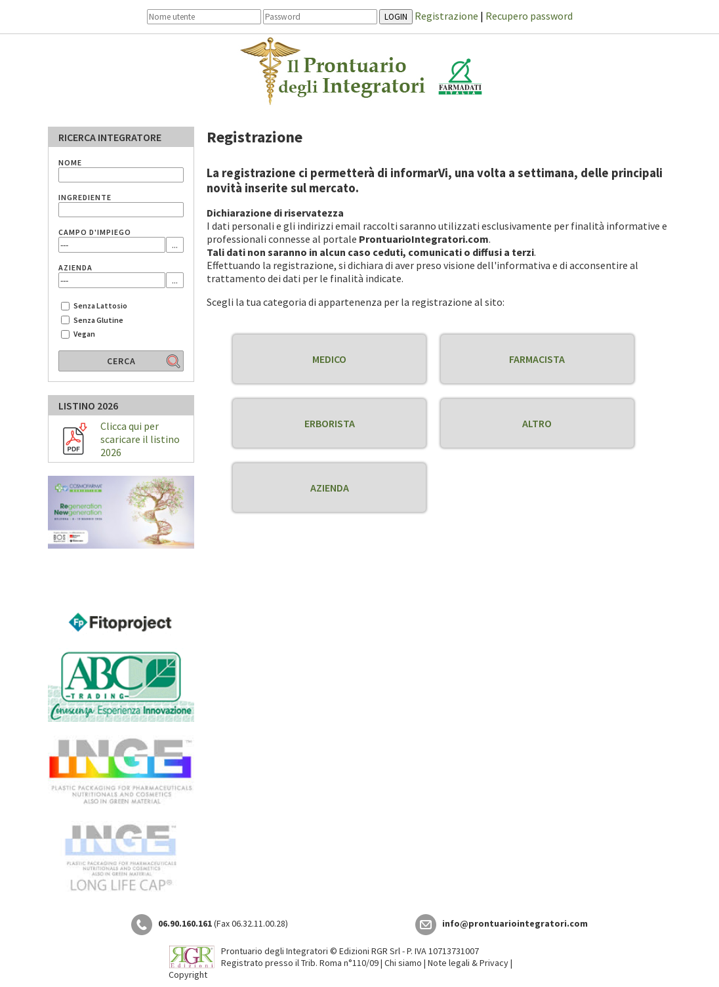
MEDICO (329, 359)
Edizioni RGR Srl (369, 951)
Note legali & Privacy (468, 963)
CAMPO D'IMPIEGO (94, 232)
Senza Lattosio (100, 305)
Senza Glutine (98, 320)
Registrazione (446, 15)
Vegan (84, 334)
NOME (70, 162)
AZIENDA (329, 487)
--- (64, 245)
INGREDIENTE (85, 197)
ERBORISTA (329, 423)
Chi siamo (403, 963)
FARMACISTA (537, 359)
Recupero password (529, 15)
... (175, 245)
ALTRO (537, 423)
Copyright (188, 974)
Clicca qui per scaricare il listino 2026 (140, 439)
